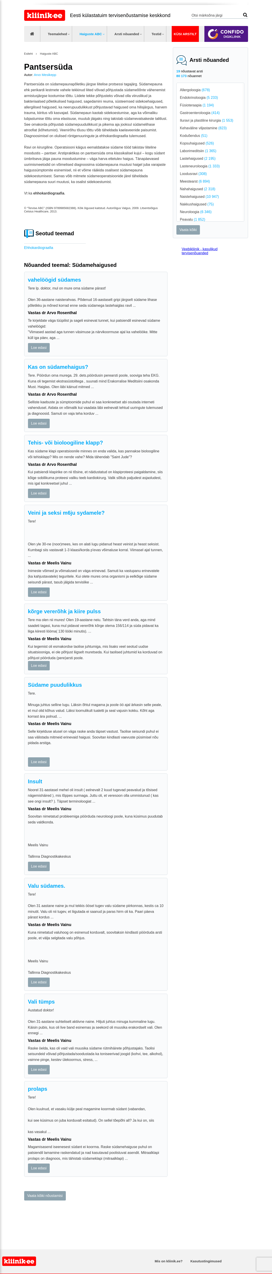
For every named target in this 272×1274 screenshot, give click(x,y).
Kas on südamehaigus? (58, 367)
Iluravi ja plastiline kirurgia (206, 120)
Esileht (28, 53)
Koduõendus (194, 136)
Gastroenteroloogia (200, 113)
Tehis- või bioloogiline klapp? (65, 443)
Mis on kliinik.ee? (168, 1261)
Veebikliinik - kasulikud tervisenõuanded (200, 251)
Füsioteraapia (197, 105)
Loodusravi (193, 174)
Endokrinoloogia (199, 97)
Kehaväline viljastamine (203, 128)
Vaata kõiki (188, 230)
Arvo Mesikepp (45, 75)
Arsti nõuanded (126, 34)
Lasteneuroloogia (200, 166)
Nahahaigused (197, 189)
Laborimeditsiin (198, 151)
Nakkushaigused (197, 204)
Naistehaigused (199, 197)
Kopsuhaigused (197, 143)
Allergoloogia (195, 90)
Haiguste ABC (90, 34)
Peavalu (192, 219)
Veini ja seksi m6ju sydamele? (66, 513)
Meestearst (195, 181)
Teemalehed (57, 34)
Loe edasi (39, 348)
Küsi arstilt (185, 34)
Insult (35, 781)
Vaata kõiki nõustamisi (45, 1196)
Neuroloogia (196, 212)
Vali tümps (41, 1002)
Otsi (245, 15)
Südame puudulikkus (55, 685)
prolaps (37, 1089)
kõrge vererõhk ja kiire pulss (64, 611)
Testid (156, 34)
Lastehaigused (198, 158)
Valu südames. (46, 886)
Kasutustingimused (206, 1261)
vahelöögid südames (54, 280)
